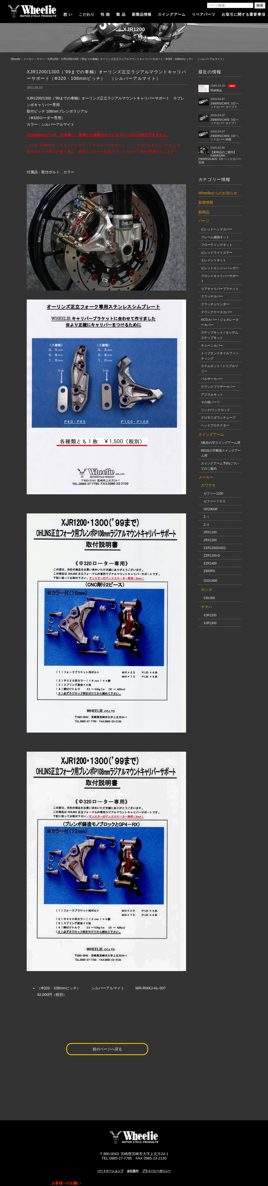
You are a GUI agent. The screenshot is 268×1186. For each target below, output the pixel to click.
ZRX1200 (210, 540)
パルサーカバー (212, 379)
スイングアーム (172, 14)
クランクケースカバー (216, 312)
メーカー (28, 59)
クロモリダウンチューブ (218, 417)
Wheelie (15, 59)
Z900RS (209, 571)
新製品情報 (142, 14)
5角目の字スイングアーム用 (221, 443)
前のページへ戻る (107, 1049)
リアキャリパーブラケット (220, 289)
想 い (67, 14)
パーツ (203, 221)
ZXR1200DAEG (215, 548)
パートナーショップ (110, 1170)
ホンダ (206, 590)
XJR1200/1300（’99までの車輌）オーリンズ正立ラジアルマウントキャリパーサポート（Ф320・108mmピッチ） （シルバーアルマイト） (143, 59)
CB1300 (209, 598)
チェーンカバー (212, 345)
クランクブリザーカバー (218, 387)
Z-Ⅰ (207, 517)
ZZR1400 (210, 563)
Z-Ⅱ (207, 525)
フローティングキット (216, 245)
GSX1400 (210, 581)
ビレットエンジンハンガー (220, 268)
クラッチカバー (212, 296)
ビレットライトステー (216, 252)
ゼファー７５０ (215, 501)
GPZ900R (210, 509)
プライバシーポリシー (156, 1170)
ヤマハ (40, 59)
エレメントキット (213, 260)
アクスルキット (212, 394)
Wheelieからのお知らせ (217, 193)
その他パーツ (210, 402)
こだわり (86, 14)
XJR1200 (52, 59)
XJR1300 (210, 623)
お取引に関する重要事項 (243, 14)
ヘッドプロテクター (215, 425)
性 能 (105, 14)
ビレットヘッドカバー (216, 229)
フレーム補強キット (215, 237)
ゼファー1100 (213, 493)
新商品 (203, 212)
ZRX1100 (210, 532)
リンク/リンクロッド (215, 410)
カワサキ (208, 485)
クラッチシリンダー (215, 304)
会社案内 (132, 1170)
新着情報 (205, 202)
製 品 (120, 14)
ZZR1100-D (212, 555)
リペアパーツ (204, 14)
